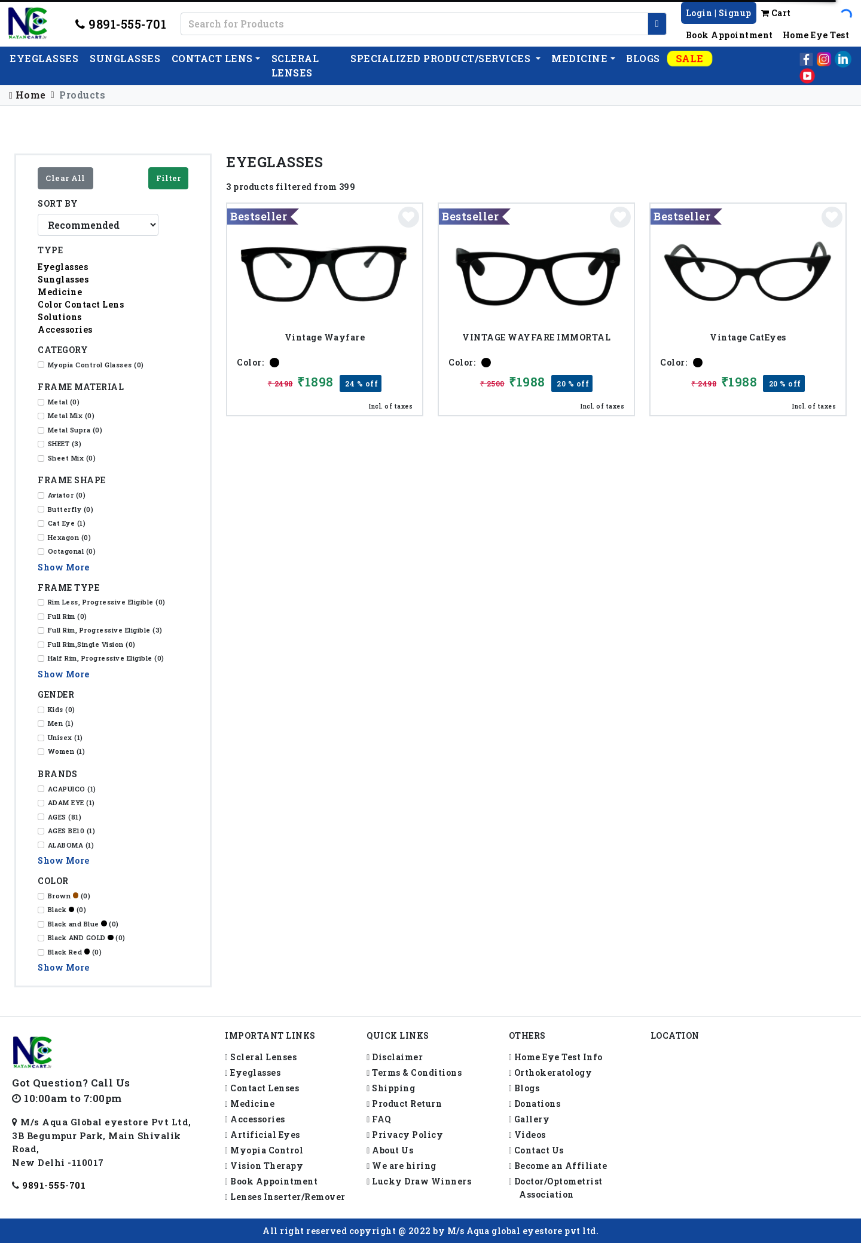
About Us (390, 1150)
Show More (64, 567)
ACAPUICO (72, 788)
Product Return (404, 1103)
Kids (61, 709)
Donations (535, 1103)
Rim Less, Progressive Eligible (107, 601)
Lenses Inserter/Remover (285, 1196)
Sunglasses (125, 58)
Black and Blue (83, 923)
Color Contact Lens (81, 304)
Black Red (75, 951)
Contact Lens (212, 58)
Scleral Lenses (261, 1057)
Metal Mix (71, 415)
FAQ (379, 1119)
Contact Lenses (262, 1088)
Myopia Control (264, 1150)
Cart (776, 13)
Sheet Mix (72, 457)
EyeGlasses (44, 58)
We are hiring (401, 1165)
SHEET (65, 443)
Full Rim (67, 616)
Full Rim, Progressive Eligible (105, 629)
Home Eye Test (816, 35)
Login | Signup (719, 13)
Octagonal (72, 551)
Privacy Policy (405, 1134)
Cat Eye (67, 522)
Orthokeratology (551, 1072)
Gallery (529, 1119)
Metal (64, 401)
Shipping (391, 1088)
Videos (527, 1134)
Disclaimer (395, 1057)
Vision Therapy (264, 1165)
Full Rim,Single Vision (92, 644)
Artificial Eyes (262, 1134)
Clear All (65, 178)
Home (27, 94)
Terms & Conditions (414, 1072)
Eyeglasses (63, 266)
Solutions (60, 317)
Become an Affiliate (558, 1165)
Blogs (643, 58)
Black (67, 909)
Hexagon (69, 537)
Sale (690, 58)
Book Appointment (729, 35)
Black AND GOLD (87, 937)
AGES (65, 816)
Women (67, 751)
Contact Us (536, 1150)
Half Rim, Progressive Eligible (106, 657)
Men (61, 723)
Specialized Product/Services (441, 58)
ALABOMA (71, 844)
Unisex (65, 737)
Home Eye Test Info (556, 1057)
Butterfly (71, 509)
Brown (69, 895)
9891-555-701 (120, 24)
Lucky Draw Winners (419, 1181)
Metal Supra (75, 429)
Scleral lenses (295, 65)
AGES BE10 (72, 830)
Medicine (579, 58)
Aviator (67, 494)
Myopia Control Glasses (96, 364)
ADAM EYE (71, 802)
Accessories (65, 329)
